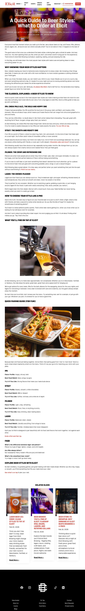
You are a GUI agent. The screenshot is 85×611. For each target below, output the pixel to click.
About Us (26, 4)
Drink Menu (42, 603)
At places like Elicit (40, 87)
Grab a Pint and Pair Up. (13, 436)
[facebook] (22, 587)
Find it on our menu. (28, 169)
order (78, 4)
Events (33, 4)
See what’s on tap (11, 472)
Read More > (14, 560)
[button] (19, 4)
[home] (10, 3)
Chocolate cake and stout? (59, 142)
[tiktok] (55, 587)
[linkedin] (63, 587)
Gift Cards (49, 4)
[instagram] (29, 587)
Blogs (15, 609)
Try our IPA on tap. (63, 126)
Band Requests (69, 603)
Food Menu (42, 606)
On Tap (42, 600)
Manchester (15, 600)
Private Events (39, 4)
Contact (69, 600)
